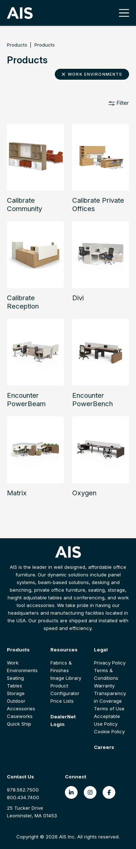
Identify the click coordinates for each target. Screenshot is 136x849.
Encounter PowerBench (92, 399)
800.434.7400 (23, 797)
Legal (101, 649)
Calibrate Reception (23, 302)
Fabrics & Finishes (61, 666)
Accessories (21, 708)
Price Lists (62, 701)
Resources (64, 649)
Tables (14, 686)
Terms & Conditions (106, 674)
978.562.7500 (23, 790)
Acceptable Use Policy (107, 720)
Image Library (65, 678)
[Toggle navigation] (122, 13)
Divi (78, 298)
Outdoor (16, 701)
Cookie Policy (109, 731)
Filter (118, 102)
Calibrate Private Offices (98, 204)
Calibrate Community (24, 204)
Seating (15, 678)
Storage (16, 693)
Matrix (17, 493)
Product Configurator (64, 689)
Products (17, 45)
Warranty (104, 686)
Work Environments (92, 74)
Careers (104, 747)
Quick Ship (19, 724)
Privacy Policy (109, 663)
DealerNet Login (63, 720)
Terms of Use (109, 708)
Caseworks (20, 716)
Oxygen (84, 493)
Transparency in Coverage (110, 697)
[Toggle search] (109, 13)
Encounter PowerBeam (26, 399)
